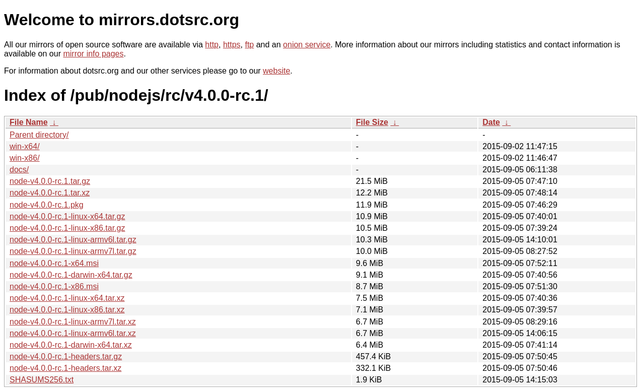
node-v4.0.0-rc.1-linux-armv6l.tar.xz (73, 333)
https (232, 44)
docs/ (19, 169)
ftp (249, 44)
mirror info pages (93, 53)
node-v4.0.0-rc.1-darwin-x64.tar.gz (71, 275)
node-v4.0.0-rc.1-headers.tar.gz (66, 356)
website (276, 71)
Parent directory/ (39, 135)
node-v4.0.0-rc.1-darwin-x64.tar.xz (71, 345)
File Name (29, 122)
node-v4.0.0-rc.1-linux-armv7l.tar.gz (73, 251)
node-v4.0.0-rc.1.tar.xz (50, 192)
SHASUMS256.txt (42, 379)
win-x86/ (25, 158)
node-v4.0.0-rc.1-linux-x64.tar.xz (67, 298)
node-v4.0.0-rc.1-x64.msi (54, 263)
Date (491, 122)
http (212, 44)
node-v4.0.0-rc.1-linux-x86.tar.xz (67, 309)
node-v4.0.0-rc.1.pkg (47, 205)
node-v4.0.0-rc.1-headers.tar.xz (65, 368)
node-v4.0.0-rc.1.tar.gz (50, 181)
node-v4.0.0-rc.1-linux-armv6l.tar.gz (73, 239)
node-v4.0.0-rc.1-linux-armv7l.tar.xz (73, 321)
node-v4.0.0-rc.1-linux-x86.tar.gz (67, 228)
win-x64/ (25, 146)
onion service (306, 44)
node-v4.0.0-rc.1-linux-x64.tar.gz (67, 216)
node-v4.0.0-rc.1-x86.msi (54, 286)
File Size (372, 122)
